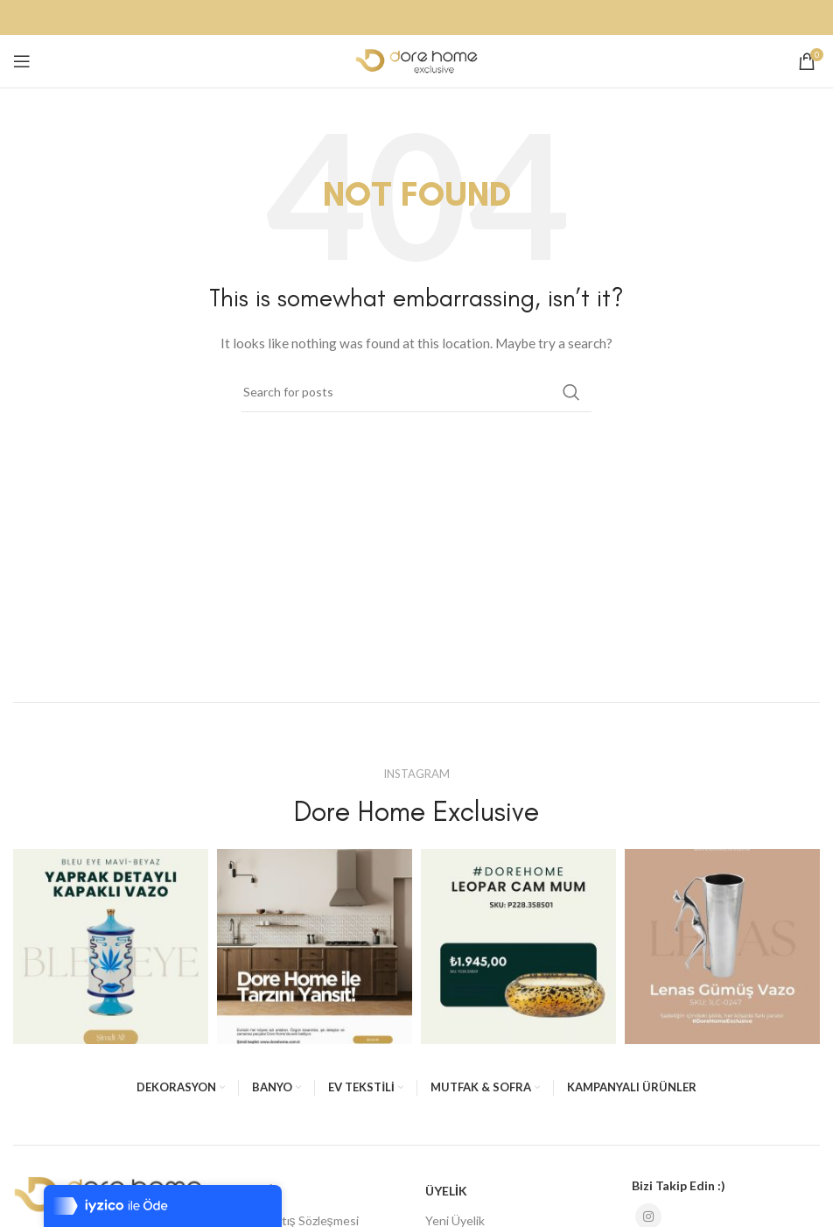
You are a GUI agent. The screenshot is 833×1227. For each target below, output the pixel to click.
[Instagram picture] (110, 946)
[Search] (417, 392)
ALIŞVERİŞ (251, 1190)
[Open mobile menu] (21, 61)
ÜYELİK (446, 1190)
